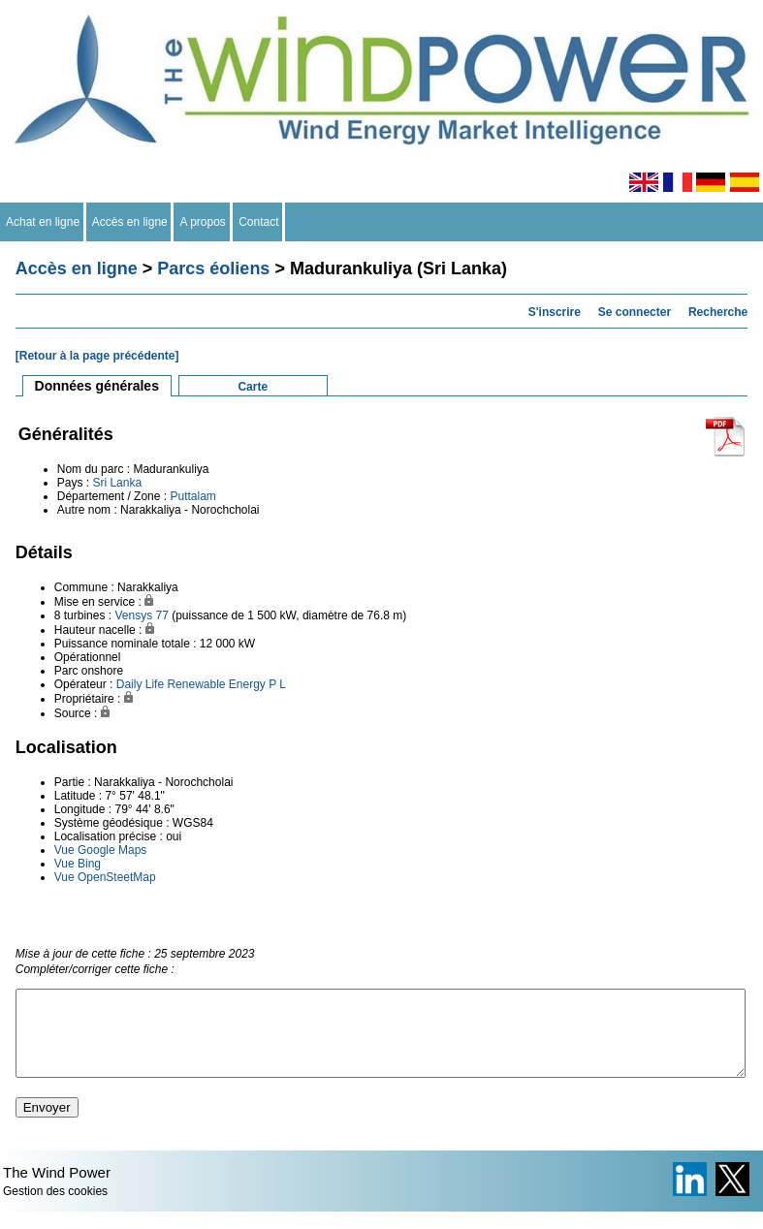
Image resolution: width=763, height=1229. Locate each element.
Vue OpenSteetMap (105, 877)
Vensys (133, 615)
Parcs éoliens (213, 268)
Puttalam (192, 496)
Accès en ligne (130, 222)
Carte (253, 387)
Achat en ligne (43, 222)
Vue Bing (77, 863)
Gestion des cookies (55, 1208)
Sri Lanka (117, 482)
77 (161, 615)
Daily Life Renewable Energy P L (201, 684)
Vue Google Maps (100, 850)
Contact (259, 222)
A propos (203, 222)
